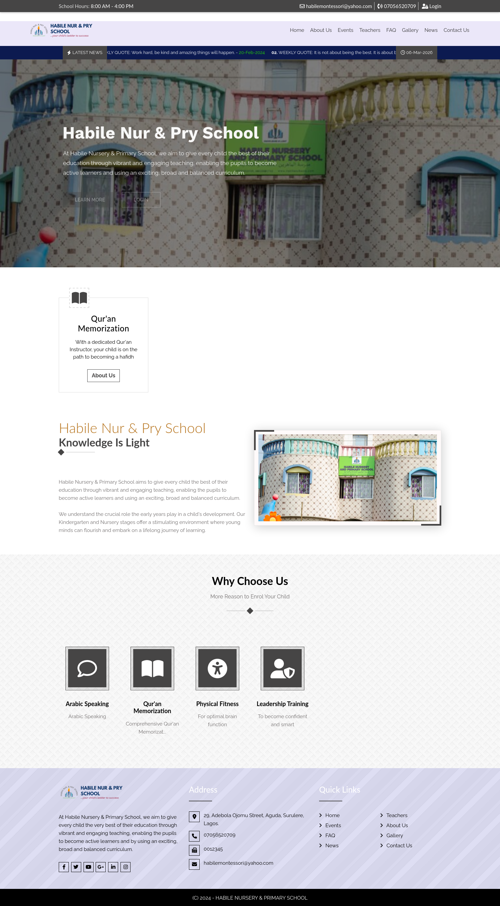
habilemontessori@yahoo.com (336, 6)
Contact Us (456, 30)
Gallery (410, 30)
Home (297, 30)
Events (345, 30)
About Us (321, 30)
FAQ (391, 30)
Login (431, 6)
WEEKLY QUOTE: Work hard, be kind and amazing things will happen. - (181, 52)
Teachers (370, 30)
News (431, 30)
